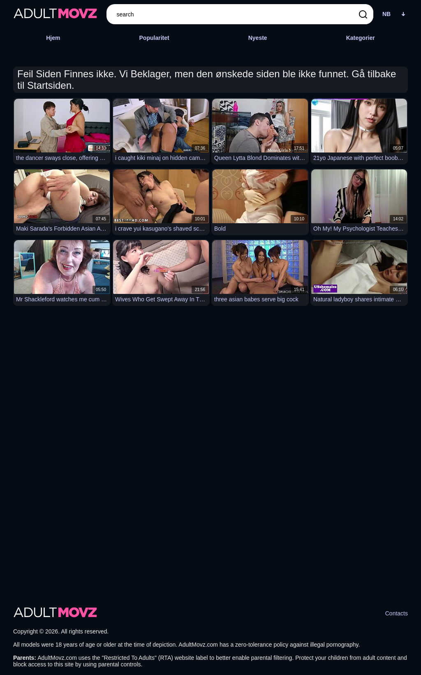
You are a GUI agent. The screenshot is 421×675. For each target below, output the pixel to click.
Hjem (53, 38)
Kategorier (360, 38)
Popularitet (154, 38)
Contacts (396, 613)
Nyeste (257, 38)
